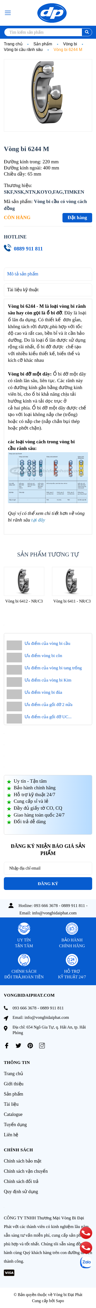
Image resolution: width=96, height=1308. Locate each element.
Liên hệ (11, 1134)
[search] (48, 32)
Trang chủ (13, 1073)
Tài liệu (11, 1104)
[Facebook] (6, 1045)
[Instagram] (42, 1045)
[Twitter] (18, 1045)
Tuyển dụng (15, 1124)
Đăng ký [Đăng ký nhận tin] (48, 883)
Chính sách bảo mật (22, 1161)
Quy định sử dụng (21, 1191)
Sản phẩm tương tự (48, 554)
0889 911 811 (28, 249)
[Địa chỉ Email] (48, 868)
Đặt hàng (77, 217)
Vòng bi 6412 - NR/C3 (24, 601)
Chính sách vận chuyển (26, 1171)
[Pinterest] (30, 1045)
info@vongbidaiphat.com (54, 913)
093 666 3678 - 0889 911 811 (59, 905)
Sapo (60, 1301)
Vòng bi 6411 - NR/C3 (72, 601)
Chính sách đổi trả (21, 1181)
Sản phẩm (13, 1094)
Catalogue (13, 1114)
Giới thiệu (14, 1083)
